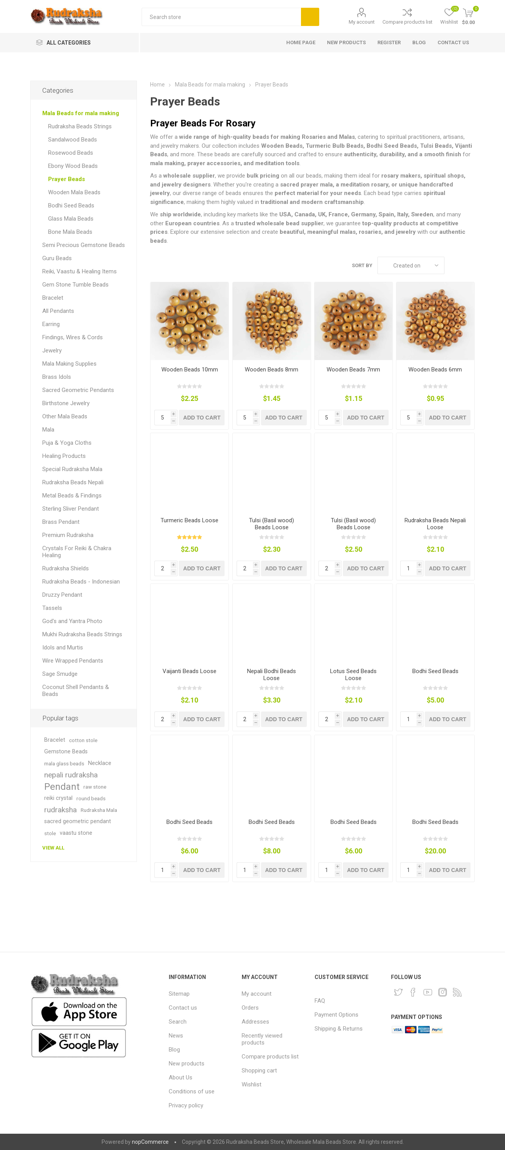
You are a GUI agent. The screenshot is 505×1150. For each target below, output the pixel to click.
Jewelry (52, 350)
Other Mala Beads (64, 416)
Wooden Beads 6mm (435, 369)
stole (50, 833)
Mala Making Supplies (69, 363)
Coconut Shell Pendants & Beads (75, 691)
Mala (48, 429)
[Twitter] (398, 992)
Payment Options (336, 1014)
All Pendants (58, 310)
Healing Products (64, 455)
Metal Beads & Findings (72, 495)
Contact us (183, 1007)
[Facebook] (413, 992)
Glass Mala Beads (70, 218)
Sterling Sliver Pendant (70, 508)
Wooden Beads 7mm (353, 369)
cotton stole (83, 740)
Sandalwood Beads (72, 139)
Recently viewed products (262, 1039)
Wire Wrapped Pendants (72, 660)
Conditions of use (191, 1091)
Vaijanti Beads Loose (189, 671)
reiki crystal (58, 798)
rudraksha (60, 809)
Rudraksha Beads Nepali (73, 482)
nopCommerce (150, 1142)
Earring (51, 324)
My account (362, 22)
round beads (90, 798)
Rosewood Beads (70, 152)
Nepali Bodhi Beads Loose (271, 675)
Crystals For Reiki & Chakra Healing (76, 552)
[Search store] (221, 17)
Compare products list (407, 22)
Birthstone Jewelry (66, 403)
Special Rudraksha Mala (72, 469)
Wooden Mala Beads (74, 192)
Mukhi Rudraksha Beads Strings (82, 634)
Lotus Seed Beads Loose (353, 675)
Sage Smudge (60, 673)
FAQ (320, 1000)
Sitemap (179, 993)
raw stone (94, 787)
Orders (250, 1007)
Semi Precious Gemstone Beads (83, 245)
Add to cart (201, 417)
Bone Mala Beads (70, 231)
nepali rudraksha (71, 774)
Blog (174, 1049)
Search (310, 17)
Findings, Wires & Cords (72, 337)
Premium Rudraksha (67, 535)
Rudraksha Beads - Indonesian (81, 581)
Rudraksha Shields (65, 568)
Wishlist (251, 1084)
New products (186, 1063)
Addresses (255, 1021)
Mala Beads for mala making (80, 113)
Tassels (52, 607)
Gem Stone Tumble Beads (75, 284)
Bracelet (52, 297)
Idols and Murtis (62, 647)
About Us (180, 1077)
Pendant (62, 786)
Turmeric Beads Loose (189, 520)
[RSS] (457, 992)
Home (157, 84)
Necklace (99, 763)
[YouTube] (428, 992)
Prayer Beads (66, 179)
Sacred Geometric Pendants (78, 390)
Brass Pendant (61, 521)
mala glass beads (64, 763)
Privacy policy (186, 1105)
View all (53, 848)
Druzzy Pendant (62, 594)
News (176, 1035)
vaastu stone (76, 833)
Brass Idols (56, 376)
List (469, 265)
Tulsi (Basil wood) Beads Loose (271, 524)
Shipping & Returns (339, 1028)
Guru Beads (57, 258)
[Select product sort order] (410, 265)
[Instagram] (442, 992)
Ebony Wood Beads (73, 165)
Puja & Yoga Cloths (67, 442)
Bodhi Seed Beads (435, 671)
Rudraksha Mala (99, 810)
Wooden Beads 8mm (271, 369)
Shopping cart (259, 1070)
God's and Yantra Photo (72, 621)
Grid (454, 265)
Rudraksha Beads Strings (80, 126)
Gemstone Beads (66, 751)
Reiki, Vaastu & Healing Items (79, 271)
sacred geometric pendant (77, 821)
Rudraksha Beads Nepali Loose (435, 524)
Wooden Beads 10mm (189, 369)
